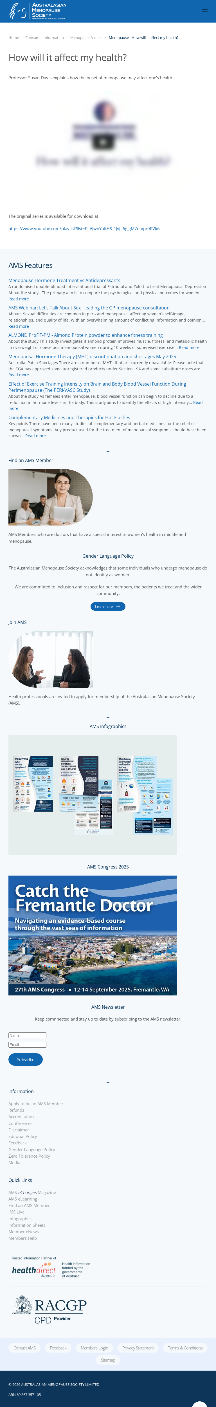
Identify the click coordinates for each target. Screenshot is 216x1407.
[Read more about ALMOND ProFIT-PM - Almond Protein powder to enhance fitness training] (85, 335)
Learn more (108, 606)
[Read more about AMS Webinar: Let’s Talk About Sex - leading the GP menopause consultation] (89, 308)
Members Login (94, 1348)
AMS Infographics (108, 726)
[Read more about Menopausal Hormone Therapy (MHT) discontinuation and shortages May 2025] (92, 356)
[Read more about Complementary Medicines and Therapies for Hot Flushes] (69, 417)
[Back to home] (37, 11)
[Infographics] (92, 794)
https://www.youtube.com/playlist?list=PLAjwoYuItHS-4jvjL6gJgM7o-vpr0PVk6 (84, 228)
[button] (205, 11)
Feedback (58, 1348)
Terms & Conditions (185, 1348)
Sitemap (108, 1360)
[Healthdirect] (50, 1266)
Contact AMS (24, 1348)
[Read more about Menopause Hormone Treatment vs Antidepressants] (64, 280)
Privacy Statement (138, 1348)
